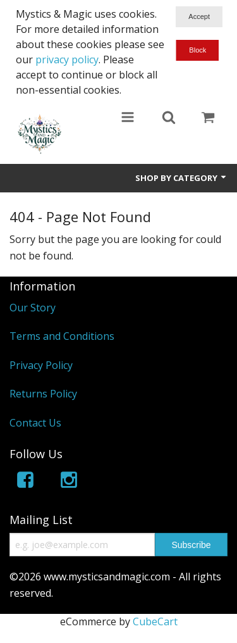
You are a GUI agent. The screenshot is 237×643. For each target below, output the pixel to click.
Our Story (32, 308)
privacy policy (67, 59)
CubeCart (155, 621)
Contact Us (35, 423)
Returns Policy (43, 394)
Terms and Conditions (61, 336)
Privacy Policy (41, 365)
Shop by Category (181, 178)
